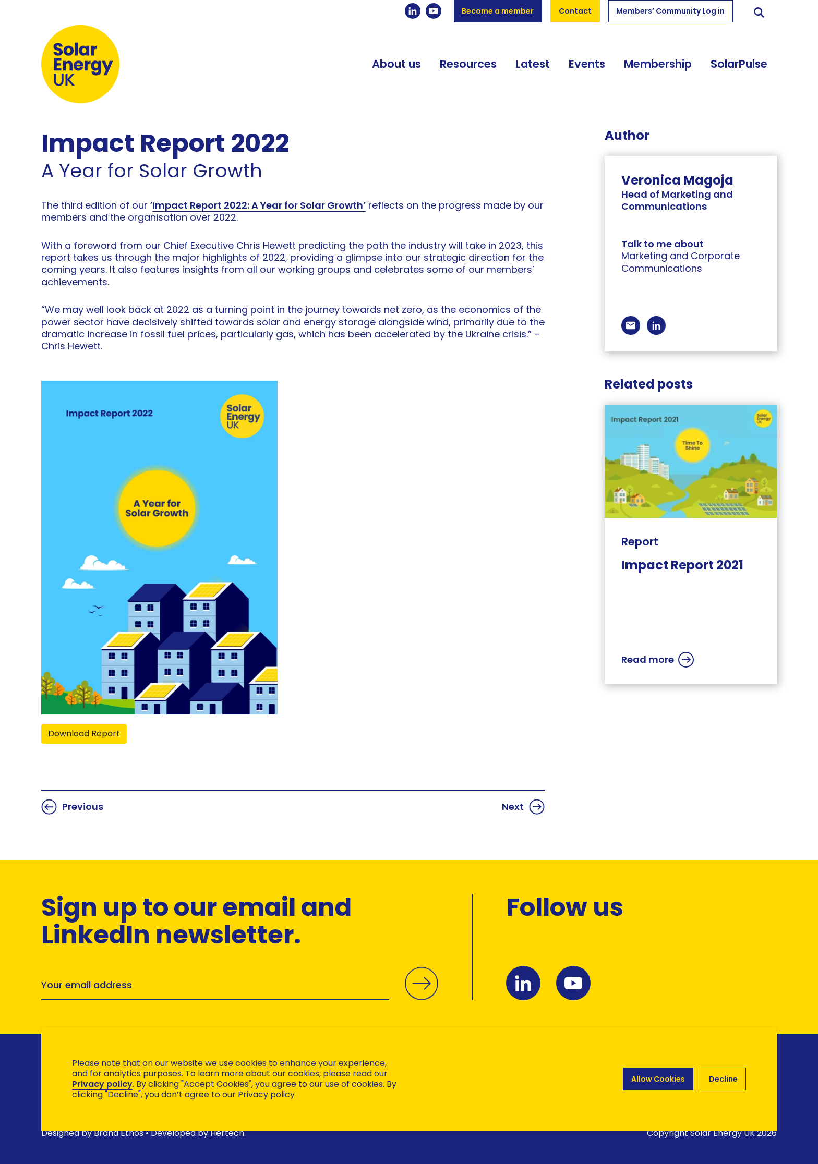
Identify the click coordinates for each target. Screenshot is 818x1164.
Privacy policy (102, 1084)
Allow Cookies (658, 1079)
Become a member (498, 11)
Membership (658, 63)
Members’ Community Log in (670, 11)
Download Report (84, 733)
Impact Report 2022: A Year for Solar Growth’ (259, 205)
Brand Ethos (118, 1133)
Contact (575, 11)
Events (587, 63)
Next (523, 807)
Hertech (227, 1133)
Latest (532, 63)
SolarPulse (739, 63)
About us (396, 63)
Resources (468, 63)
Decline (723, 1079)
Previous (72, 807)
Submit (421, 983)
